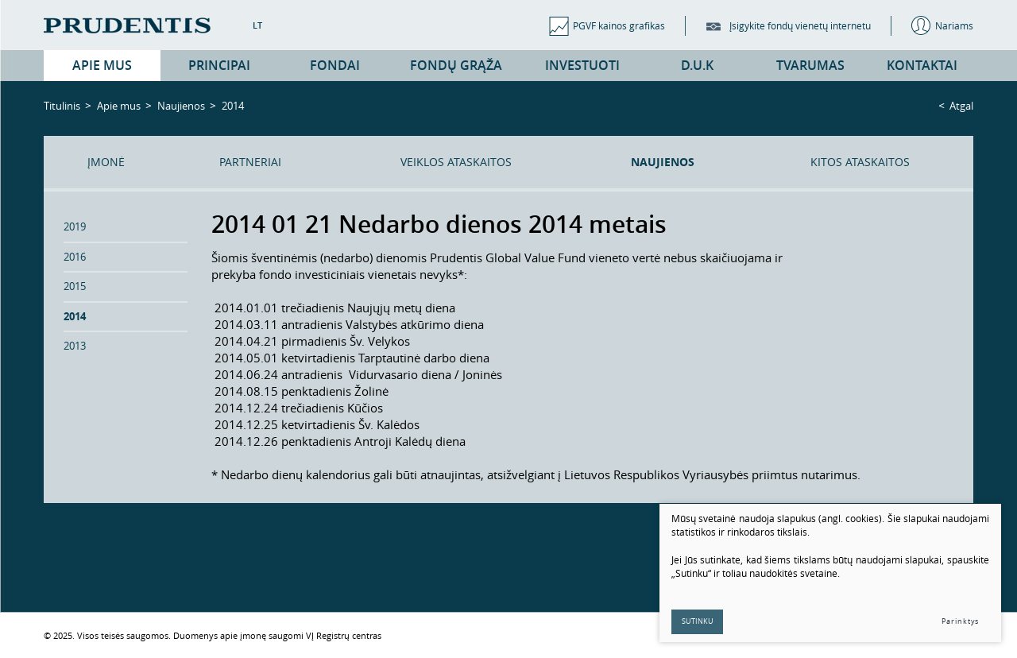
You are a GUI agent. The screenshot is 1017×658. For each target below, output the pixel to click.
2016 (75, 257)
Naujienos (181, 106)
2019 (75, 226)
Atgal (961, 106)
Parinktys (960, 621)
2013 (75, 346)
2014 (75, 316)
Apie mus (119, 106)
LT (257, 25)
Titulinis (62, 106)
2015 (75, 286)
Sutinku (697, 621)
